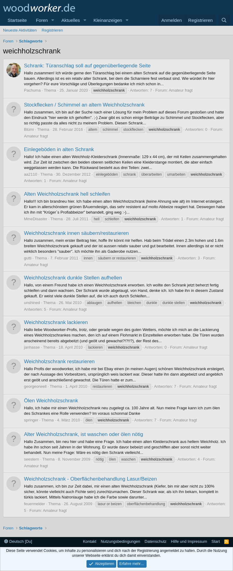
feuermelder (34, 504)
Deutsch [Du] (18, 541)
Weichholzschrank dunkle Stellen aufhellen (73, 278)
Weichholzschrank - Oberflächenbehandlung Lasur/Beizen (90, 479)
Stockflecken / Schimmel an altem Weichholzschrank (84, 105)
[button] (52, 20)
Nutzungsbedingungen (120, 541)
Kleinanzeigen (107, 20)
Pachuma (32, 90)
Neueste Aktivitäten (20, 30)
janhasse (32, 347)
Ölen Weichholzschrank (51, 401)
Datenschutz (156, 541)
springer (31, 420)
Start (215, 541)
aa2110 (30, 174)
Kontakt (89, 541)
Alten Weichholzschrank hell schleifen (67, 194)
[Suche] (224, 20)
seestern (31, 459)
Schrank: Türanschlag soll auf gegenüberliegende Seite (87, 66)
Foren (42, 20)
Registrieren (52, 30)
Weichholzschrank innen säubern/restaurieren (76, 233)
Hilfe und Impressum (189, 541)
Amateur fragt (181, 90)
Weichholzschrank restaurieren (59, 361)
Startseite (17, 20)
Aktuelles (70, 20)
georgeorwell (35, 386)
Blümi (29, 129)
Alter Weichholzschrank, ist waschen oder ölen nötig (83, 434)
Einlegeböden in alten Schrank (59, 149)
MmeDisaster (35, 219)
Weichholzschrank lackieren (56, 322)
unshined (32, 302)
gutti (28, 258)
